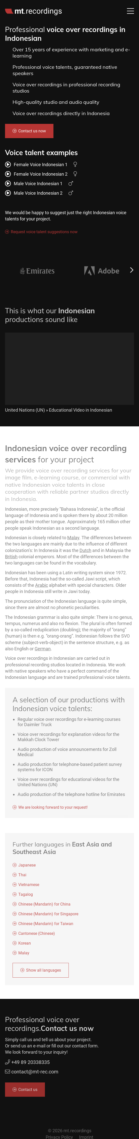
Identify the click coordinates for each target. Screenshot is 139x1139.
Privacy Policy (59, 1135)
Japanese (24, 866)
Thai (20, 876)
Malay (73, 539)
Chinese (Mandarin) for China (42, 905)
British (11, 558)
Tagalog (23, 895)
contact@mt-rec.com (31, 1073)
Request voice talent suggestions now (41, 231)
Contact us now (29, 130)
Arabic (41, 587)
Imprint (86, 1135)
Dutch (85, 551)
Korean (22, 944)
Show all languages (41, 971)
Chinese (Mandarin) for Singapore (46, 915)
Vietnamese (26, 886)
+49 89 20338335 (25, 1063)
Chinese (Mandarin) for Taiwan (43, 925)
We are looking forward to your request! (50, 808)
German (43, 650)
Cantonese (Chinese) (34, 934)
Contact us (25, 1090)
